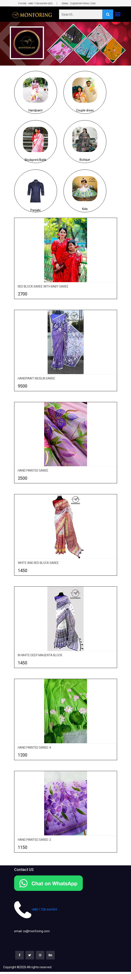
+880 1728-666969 (35, 909)
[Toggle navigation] (117, 14)
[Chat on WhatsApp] (65, 883)
